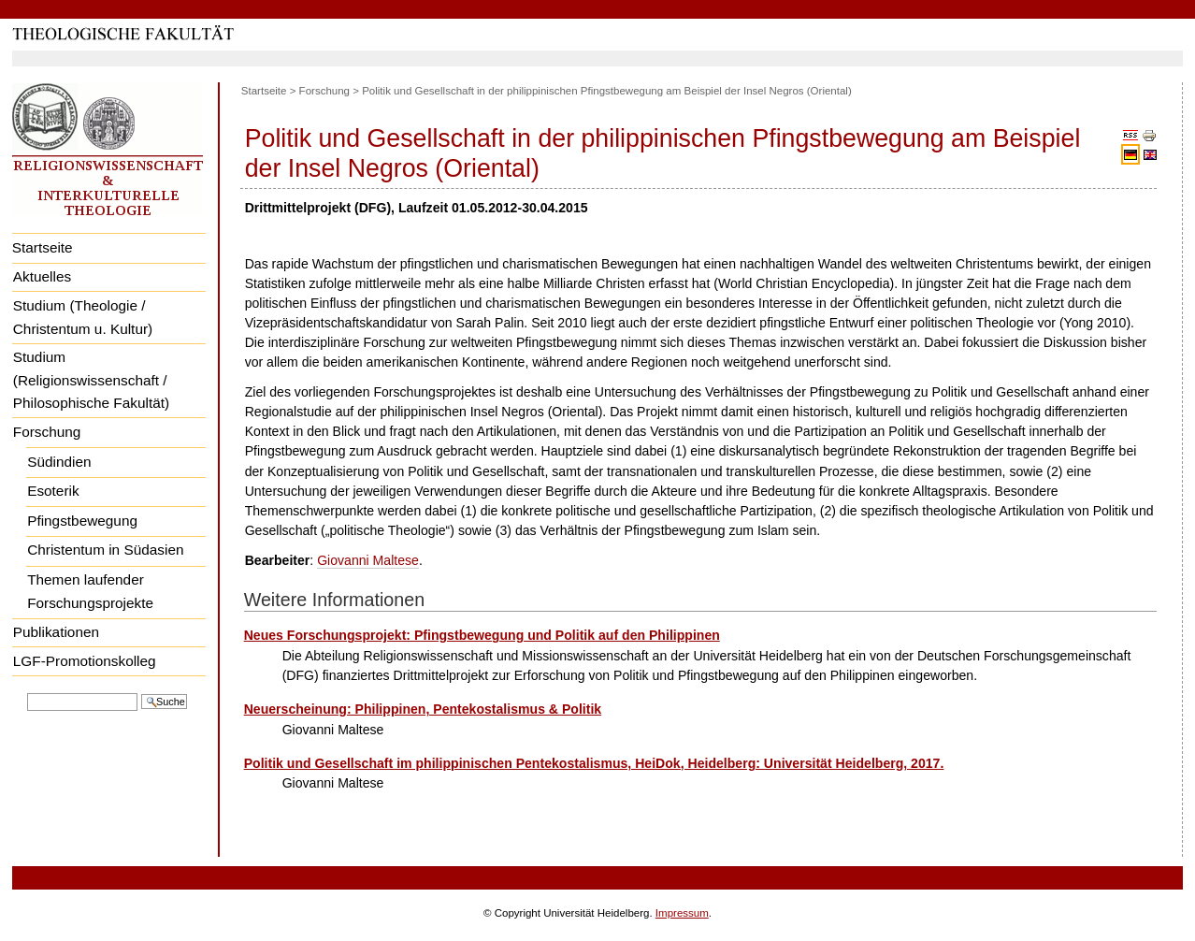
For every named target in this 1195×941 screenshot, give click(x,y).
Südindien (59, 462)
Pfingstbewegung (82, 520)
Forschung (47, 432)
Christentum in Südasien (105, 549)
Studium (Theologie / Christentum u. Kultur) (82, 317)
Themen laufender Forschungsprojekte (90, 591)
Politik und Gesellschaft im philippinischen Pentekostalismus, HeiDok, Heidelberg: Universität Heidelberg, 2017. (594, 763)
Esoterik (53, 491)
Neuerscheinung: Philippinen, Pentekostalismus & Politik (423, 709)
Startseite (42, 247)
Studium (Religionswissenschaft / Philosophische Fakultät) (91, 380)
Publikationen (56, 632)
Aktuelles (42, 276)
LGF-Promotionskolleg (84, 661)
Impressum (682, 913)
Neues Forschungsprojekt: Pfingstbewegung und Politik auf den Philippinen (482, 635)
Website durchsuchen (26, 691)
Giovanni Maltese (368, 560)
